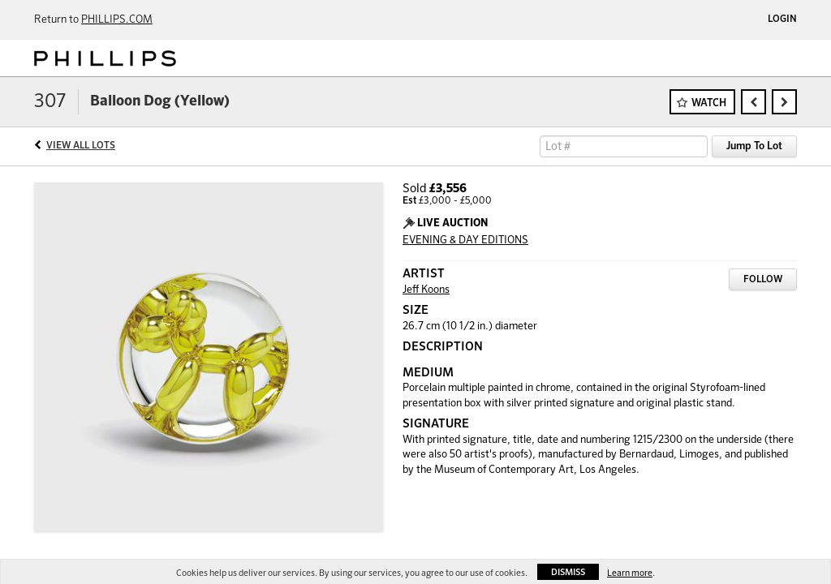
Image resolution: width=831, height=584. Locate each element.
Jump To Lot (754, 146)
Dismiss (568, 572)
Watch (708, 103)
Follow (762, 280)
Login (782, 19)
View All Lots (80, 146)
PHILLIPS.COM (117, 20)
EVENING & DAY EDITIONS (465, 240)
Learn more (629, 573)
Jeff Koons (426, 290)
